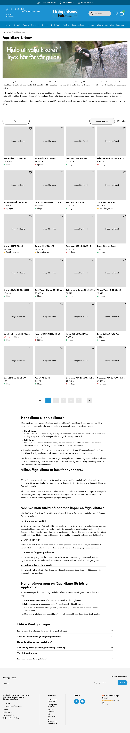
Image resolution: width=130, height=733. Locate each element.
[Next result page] (89, 400)
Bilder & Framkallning (105, 25)
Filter (15, 121)
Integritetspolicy (8, 715)
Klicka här (6, 683)
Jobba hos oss (8, 712)
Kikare (26, 25)
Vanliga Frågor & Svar (11, 718)
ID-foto (5, 709)
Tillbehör (45, 25)
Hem (4, 32)
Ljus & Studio (56, 25)
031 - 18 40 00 (12, 10)
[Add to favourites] (30, 128)
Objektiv (17, 25)
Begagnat (35, 25)
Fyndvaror (90, 25)
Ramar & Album (78, 25)
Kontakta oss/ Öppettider (12, 706)
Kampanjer (120, 25)
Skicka (122, 682)
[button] (102, 121)
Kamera (8, 25)
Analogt (66, 25)
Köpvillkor (6, 704)
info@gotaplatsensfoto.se (30, 11)
